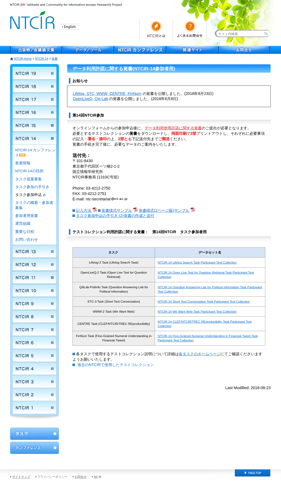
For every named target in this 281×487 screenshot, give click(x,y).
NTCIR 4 (34, 368)
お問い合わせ (26, 240)
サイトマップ (21, 476)
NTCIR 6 (34, 342)
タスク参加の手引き (32, 187)
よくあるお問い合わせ (190, 30)
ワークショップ (34, 434)
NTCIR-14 (41, 58)
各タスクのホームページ (199, 354)
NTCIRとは (156, 30)
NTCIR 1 (34, 407)
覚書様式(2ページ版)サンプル (167, 210)
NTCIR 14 (34, 138)
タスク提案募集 (28, 179)
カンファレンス (34, 448)
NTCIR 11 (34, 277)
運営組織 (22, 224)
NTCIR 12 (34, 264)
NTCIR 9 (34, 303)
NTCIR (33, 19)
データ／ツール (88, 50)
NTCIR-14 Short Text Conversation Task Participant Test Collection (204, 301)
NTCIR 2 (34, 394)
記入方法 (86, 210)
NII (97, 476)
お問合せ (245, 50)
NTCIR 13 (34, 251)
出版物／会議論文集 (36, 50)
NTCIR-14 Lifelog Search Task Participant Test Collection (197, 262)
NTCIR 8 (34, 316)
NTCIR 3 (34, 381)
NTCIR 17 (34, 99)
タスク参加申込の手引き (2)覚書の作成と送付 (115, 215)
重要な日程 (24, 232)
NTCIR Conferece (140, 50)
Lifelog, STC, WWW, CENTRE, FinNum (107, 93)
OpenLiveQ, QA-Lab (90, 99)
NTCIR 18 (34, 86)
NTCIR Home (23, 58)
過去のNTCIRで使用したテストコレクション (115, 365)
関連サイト (192, 50)
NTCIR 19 (34, 73)
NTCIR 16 (34, 112)
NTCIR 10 (34, 290)
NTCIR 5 (34, 355)
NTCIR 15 (34, 125)
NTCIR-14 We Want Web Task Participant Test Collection (197, 311)
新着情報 (22, 163)
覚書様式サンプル (120, 210)
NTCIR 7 (34, 329)
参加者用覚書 (26, 216)
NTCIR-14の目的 (29, 171)
